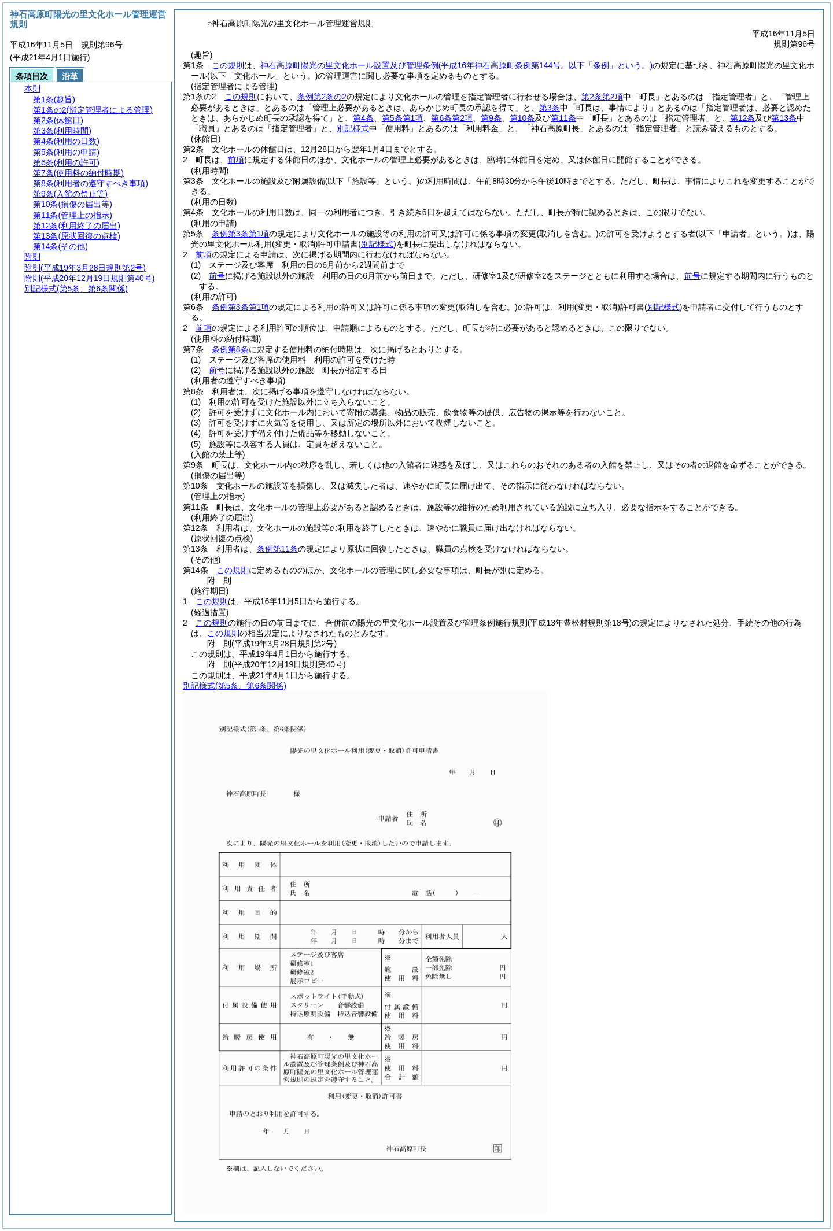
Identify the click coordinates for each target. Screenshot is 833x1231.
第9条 (491, 118)
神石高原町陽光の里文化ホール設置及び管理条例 (456, 65)
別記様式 (353, 128)
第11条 (563, 118)
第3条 (549, 107)
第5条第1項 (402, 118)
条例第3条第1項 (241, 233)
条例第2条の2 (322, 96)
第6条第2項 (452, 118)
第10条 (522, 118)
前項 (236, 159)
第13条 (784, 118)
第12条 (742, 118)
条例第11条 (277, 548)
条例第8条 (230, 349)
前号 (217, 275)
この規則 (228, 65)
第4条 (363, 118)
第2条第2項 (602, 96)
